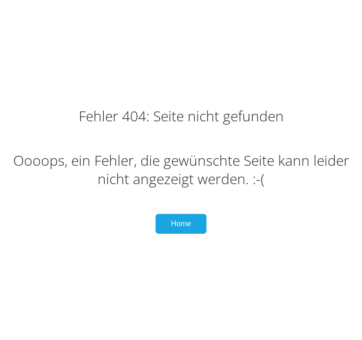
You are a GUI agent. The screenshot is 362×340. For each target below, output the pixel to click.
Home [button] (181, 224)
